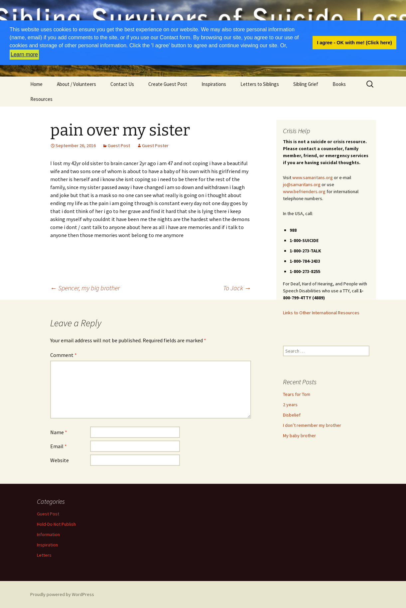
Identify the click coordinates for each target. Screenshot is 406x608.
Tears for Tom (296, 394)
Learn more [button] (24, 54)
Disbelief (292, 415)
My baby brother (299, 436)
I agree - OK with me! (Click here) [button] (354, 42)
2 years (290, 405)
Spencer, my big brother (85, 288)
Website (59, 460)
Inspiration (47, 545)
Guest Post (119, 146)
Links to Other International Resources (321, 313)
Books (339, 84)
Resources (41, 99)
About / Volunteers (76, 84)
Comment (63, 355)
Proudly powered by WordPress (62, 594)
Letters (44, 555)
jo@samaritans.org (302, 184)
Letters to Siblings (259, 84)
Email (58, 446)
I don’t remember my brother (312, 425)
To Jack (237, 288)
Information (48, 534)
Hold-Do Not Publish (56, 524)
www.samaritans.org (312, 177)
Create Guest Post (167, 84)
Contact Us (122, 84)
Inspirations (214, 84)
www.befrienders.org (304, 191)
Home (36, 84)
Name (58, 432)
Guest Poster (155, 146)
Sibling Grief (305, 84)
